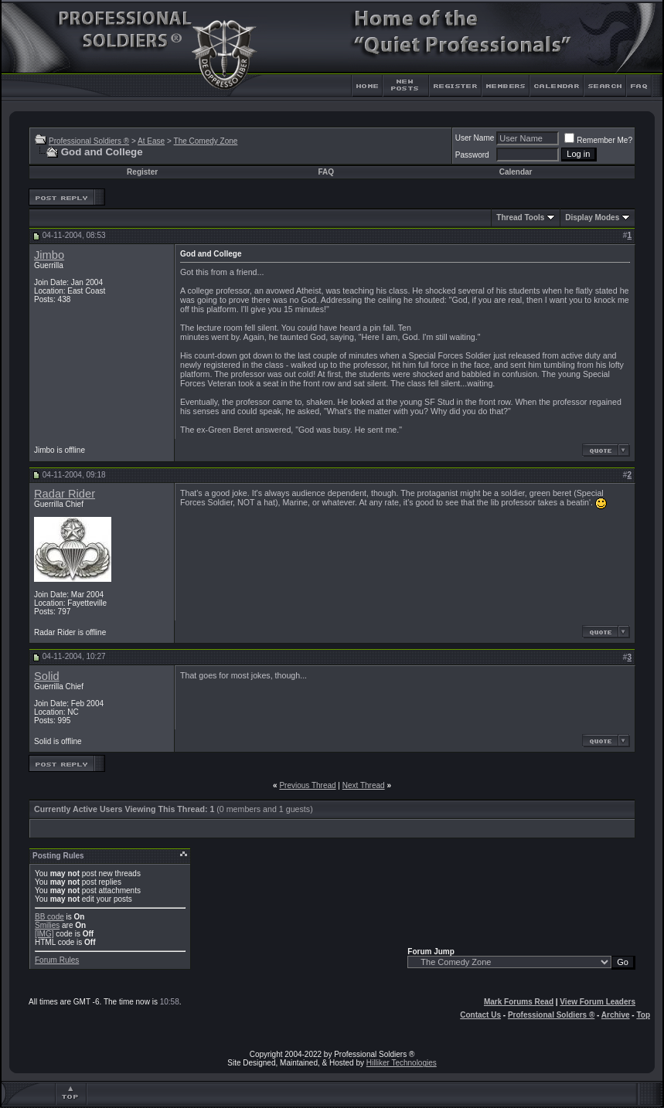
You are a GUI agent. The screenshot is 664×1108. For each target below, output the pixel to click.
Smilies (47, 925)
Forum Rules (57, 960)
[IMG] (44, 934)
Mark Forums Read (518, 1002)
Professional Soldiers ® (89, 141)
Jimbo (49, 255)
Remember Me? (598, 140)
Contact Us (480, 1015)
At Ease (151, 141)
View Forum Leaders (597, 1002)
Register (142, 172)
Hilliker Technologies (401, 1063)
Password (472, 155)
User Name (475, 138)
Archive (615, 1015)
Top (643, 1015)
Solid (47, 676)
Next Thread (363, 785)
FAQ (326, 172)
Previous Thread (307, 785)
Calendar (516, 172)
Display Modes (592, 217)
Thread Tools (520, 217)
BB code (49, 917)
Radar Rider (64, 494)
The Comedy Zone (206, 141)
